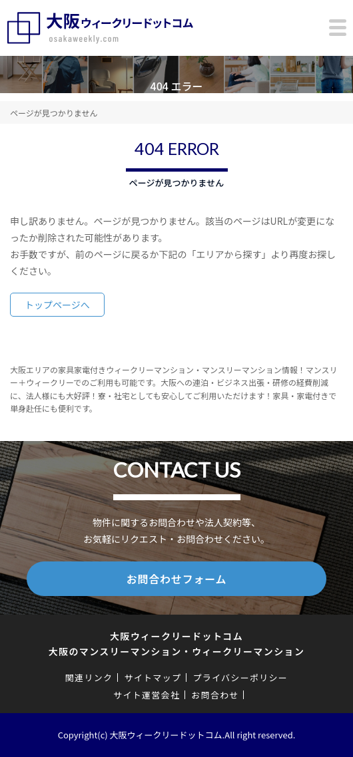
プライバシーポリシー (240, 677)
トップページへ (57, 304)
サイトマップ (152, 677)
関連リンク (89, 677)
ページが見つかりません (53, 112)
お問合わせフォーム (177, 579)
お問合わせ (215, 694)
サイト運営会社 (146, 694)
